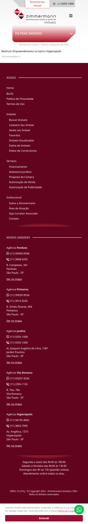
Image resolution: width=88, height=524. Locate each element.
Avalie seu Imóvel (19, 130)
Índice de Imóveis (19, 145)
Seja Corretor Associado (23, 213)
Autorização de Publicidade (25, 187)
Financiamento (18, 166)
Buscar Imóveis (18, 120)
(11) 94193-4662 (17, 420)
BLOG (9, 93)
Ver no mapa (14, 279)
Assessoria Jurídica (20, 172)
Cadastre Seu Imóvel (21, 125)
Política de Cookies (66, 510)
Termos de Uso (15, 104)
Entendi (44, 518)
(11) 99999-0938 (17, 253)
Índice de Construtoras (23, 150)
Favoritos (14, 135)
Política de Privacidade (20, 99)
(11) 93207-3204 (17, 378)
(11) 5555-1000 (17, 337)
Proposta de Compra (21, 177)
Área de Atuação (19, 208)
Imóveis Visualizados (21, 140)
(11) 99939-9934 (17, 295)
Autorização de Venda (22, 182)
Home (10, 88)
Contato (14, 218)
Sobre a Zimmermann (22, 203)
